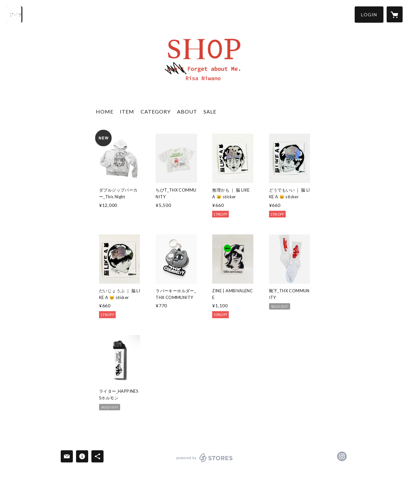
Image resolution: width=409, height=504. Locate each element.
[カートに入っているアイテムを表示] (395, 14)
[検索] (14, 14)
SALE (210, 111)
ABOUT (187, 111)
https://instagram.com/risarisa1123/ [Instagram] (342, 456)
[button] (369, 14)
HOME (104, 111)
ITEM (127, 111)
